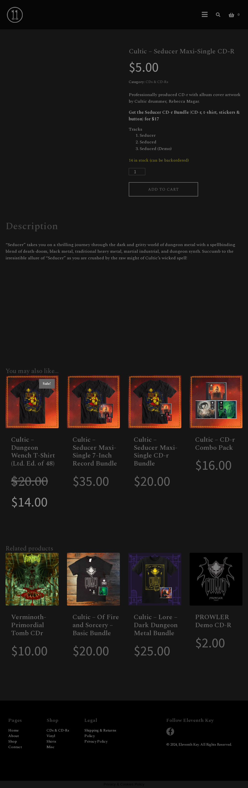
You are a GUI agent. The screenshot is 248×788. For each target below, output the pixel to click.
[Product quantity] (137, 171)
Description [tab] (32, 226)
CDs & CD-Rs (157, 82)
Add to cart (163, 189)
